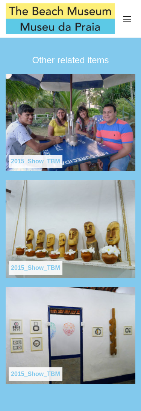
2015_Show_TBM (35, 161)
